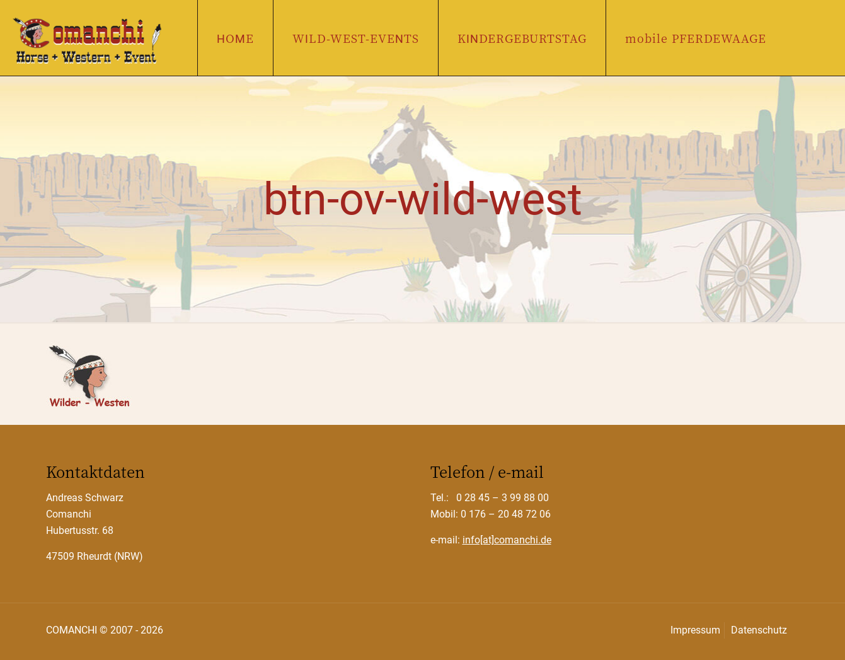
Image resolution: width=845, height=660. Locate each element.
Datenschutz (759, 630)
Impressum (695, 630)
